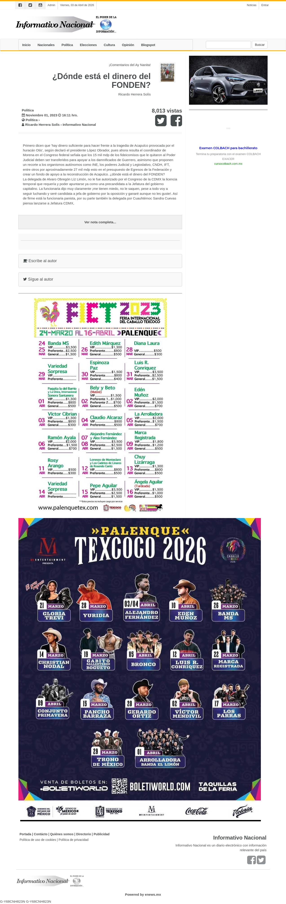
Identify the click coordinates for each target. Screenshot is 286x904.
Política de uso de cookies (38, 840)
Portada (25, 834)
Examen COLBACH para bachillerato (228, 148)
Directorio (83, 834)
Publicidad (102, 834)
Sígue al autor (38, 279)
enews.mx (153, 894)
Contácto (41, 834)
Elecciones (88, 45)
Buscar (260, 45)
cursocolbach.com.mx (228, 163)
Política (67, 45)
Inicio (26, 45)
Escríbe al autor (40, 261)
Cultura (109, 45)
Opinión (128, 45)
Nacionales (46, 45)
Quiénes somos (61, 834)
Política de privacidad (73, 840)
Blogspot (148, 45)
